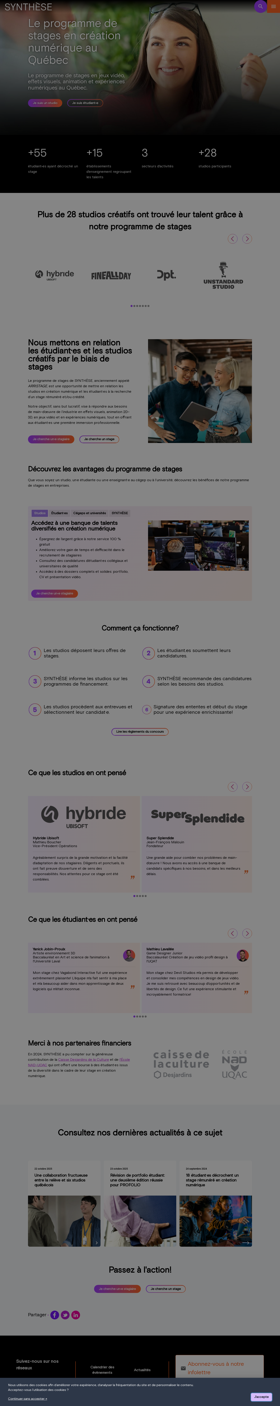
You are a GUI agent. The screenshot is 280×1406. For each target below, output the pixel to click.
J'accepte (261, 1397)
